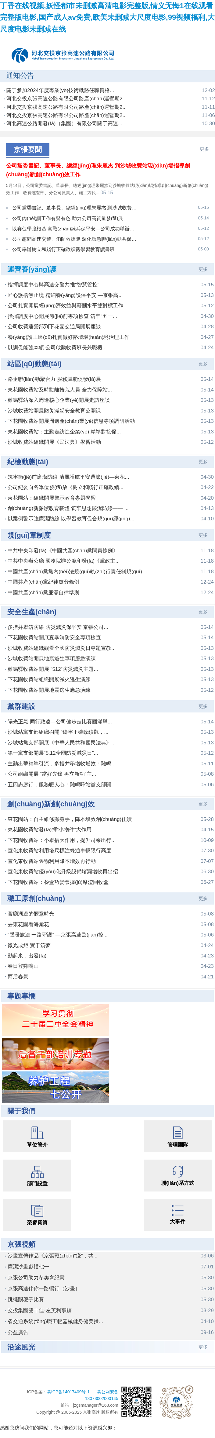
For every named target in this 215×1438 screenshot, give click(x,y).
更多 (204, 149)
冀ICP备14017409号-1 (69, 1385)
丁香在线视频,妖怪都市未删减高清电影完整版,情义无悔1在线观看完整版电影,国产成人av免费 (101, 1433)
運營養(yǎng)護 (31, 263)
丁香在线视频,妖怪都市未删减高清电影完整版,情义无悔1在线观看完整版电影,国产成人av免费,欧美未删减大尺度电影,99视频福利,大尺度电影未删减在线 (107, 17)
